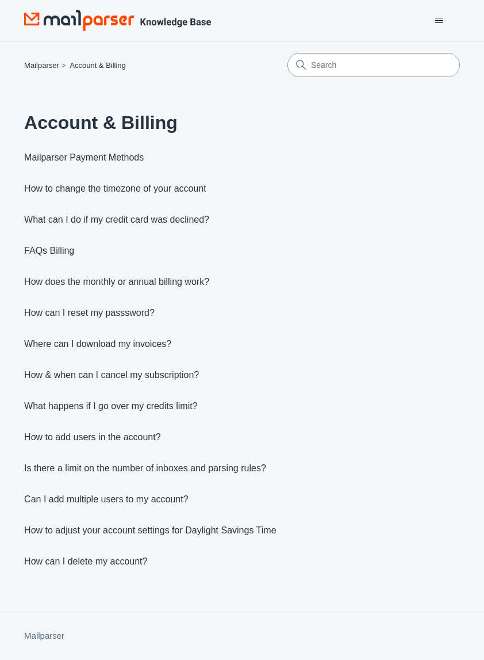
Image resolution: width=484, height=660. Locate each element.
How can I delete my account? (85, 561)
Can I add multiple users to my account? (106, 499)
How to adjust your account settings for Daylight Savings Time (150, 530)
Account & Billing (98, 65)
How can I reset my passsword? (89, 313)
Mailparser (41, 65)
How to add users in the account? (92, 437)
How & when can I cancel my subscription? (111, 375)
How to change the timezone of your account (115, 188)
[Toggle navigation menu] (439, 21)
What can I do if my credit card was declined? (116, 219)
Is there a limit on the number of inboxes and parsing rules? (145, 468)
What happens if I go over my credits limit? (110, 406)
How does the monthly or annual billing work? (116, 282)
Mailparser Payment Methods (84, 157)
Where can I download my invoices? (97, 344)
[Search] (373, 65)
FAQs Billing (49, 250)
